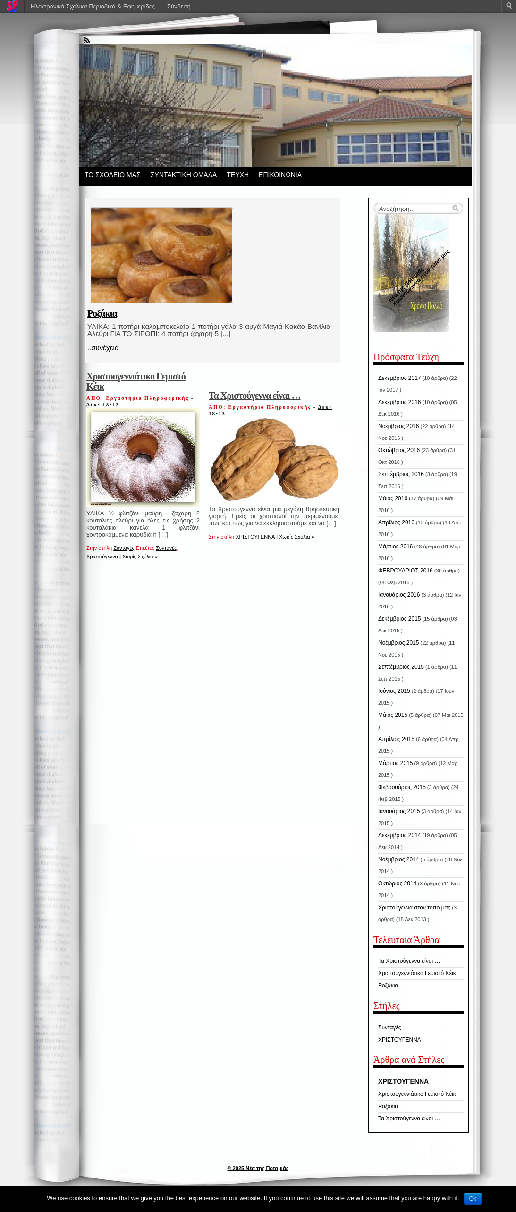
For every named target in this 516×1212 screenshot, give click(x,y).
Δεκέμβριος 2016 (399, 402)
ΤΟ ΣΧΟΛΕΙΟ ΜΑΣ (113, 174)
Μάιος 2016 (392, 498)
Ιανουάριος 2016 (399, 594)
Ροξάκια (102, 313)
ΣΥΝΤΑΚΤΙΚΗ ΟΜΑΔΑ (184, 174)
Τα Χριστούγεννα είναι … (255, 395)
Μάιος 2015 (392, 715)
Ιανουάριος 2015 (399, 811)
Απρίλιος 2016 (396, 522)
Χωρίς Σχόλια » (140, 556)
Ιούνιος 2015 (394, 691)
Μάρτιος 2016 (395, 546)
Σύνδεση (179, 6)
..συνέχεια (103, 348)
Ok (472, 1198)
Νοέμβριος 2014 (398, 859)
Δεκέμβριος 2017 (399, 378)
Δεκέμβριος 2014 (399, 835)
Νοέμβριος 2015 (398, 643)
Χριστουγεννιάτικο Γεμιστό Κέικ (136, 381)
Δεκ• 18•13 (102, 404)
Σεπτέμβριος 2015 (401, 667)
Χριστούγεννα (102, 556)
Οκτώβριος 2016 (399, 450)
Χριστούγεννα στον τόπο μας (414, 907)
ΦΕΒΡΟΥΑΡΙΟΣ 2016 (405, 570)
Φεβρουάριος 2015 (402, 787)
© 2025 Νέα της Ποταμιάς (258, 1168)
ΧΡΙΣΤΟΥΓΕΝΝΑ (255, 536)
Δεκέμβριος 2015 (399, 618)
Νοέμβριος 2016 (398, 426)
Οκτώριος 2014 (397, 883)
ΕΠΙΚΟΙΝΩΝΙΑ (280, 174)
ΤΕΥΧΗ (238, 174)
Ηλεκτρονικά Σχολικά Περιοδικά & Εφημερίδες (93, 6)
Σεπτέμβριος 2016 (401, 474)
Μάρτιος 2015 (395, 763)
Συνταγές (124, 548)
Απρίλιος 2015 (396, 739)
